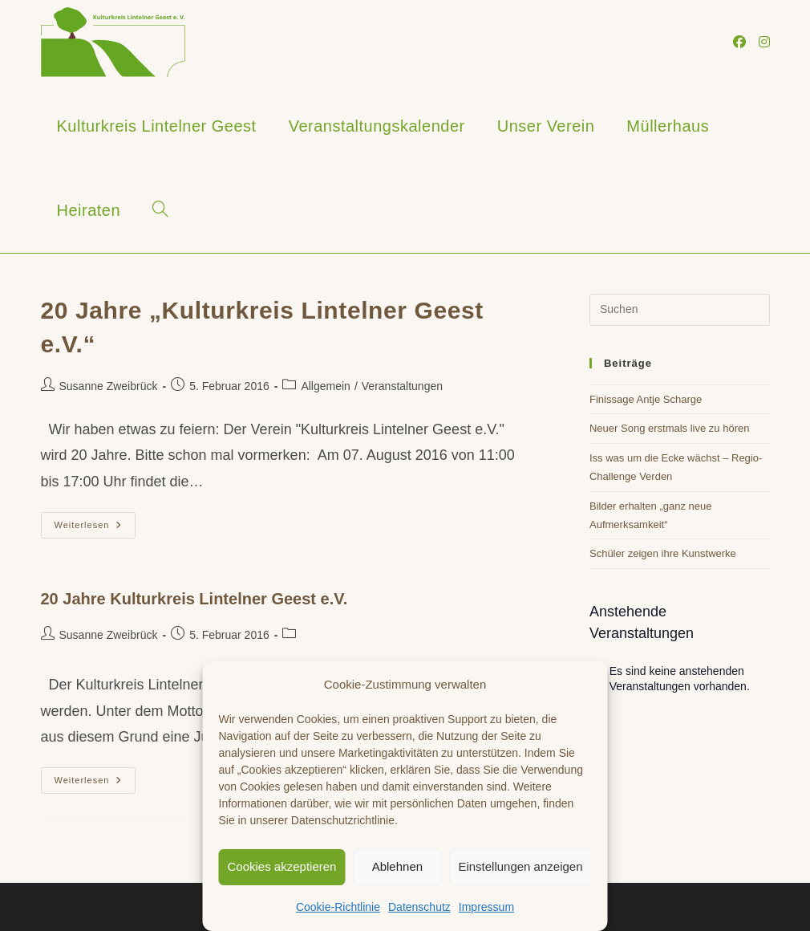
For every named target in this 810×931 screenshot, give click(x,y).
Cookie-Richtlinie (338, 907)
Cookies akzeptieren (282, 866)
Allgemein (325, 386)
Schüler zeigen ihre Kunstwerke (662, 553)
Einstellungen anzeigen (520, 866)
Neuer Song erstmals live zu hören (669, 428)
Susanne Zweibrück (108, 386)
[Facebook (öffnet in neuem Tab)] (739, 42)
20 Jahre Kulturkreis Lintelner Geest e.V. (194, 599)
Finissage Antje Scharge (645, 399)
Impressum (486, 907)
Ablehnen (397, 866)
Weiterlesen (95, 529)
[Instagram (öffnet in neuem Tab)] (764, 42)
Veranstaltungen (402, 386)
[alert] (679, 679)
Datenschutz (419, 907)
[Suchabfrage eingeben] (679, 310)
